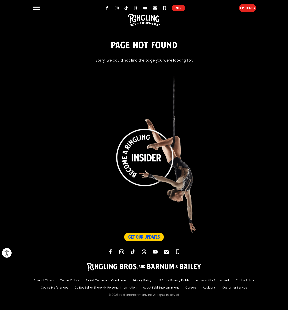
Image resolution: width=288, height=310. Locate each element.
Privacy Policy (142, 280)
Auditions (209, 287)
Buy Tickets (240, 8)
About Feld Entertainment (161, 287)
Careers (190, 287)
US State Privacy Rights (174, 280)
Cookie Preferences (54, 287)
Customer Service (234, 287)
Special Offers (44, 280)
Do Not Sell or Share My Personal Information (106, 287)
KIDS (178, 8)
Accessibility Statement (212, 280)
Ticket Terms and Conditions (106, 280)
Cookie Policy (245, 280)
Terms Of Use (69, 280)
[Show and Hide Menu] (36, 8)
